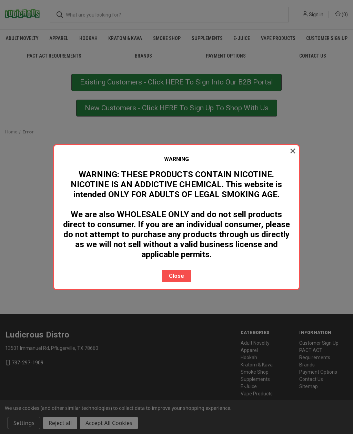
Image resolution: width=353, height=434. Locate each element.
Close (176, 276)
